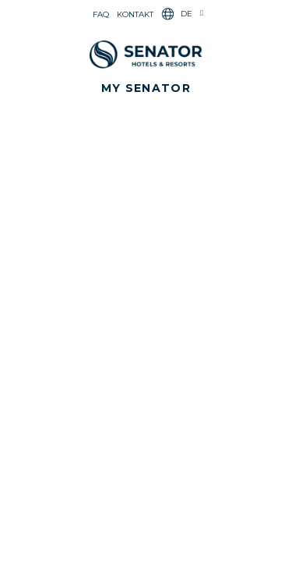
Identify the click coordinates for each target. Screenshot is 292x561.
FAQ (101, 14)
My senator (146, 88)
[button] (146, 88)
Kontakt (135, 14)
